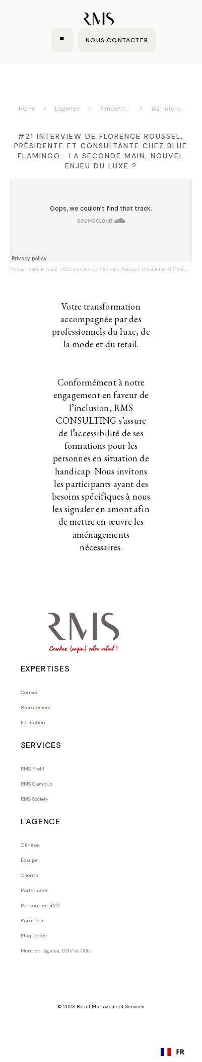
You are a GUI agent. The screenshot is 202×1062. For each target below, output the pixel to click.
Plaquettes (34, 935)
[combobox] (172, 1052)
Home (27, 109)
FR (172, 1051)
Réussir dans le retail (33, 269)
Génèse (30, 845)
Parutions (33, 920)
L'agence (67, 109)
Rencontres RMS (115, 109)
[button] (62, 40)
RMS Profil (32, 768)
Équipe (29, 860)
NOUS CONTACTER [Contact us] (117, 40)
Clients (29, 875)
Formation (33, 722)
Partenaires (35, 890)
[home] (98, 19)
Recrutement (36, 707)
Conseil (30, 692)
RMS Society (35, 799)
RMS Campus (37, 784)
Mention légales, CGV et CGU (56, 950)
